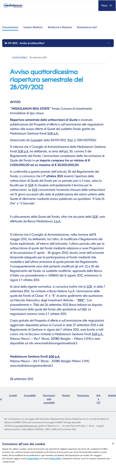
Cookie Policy (33, 460)
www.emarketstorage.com (26, 426)
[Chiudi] (113, 445)
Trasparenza (83, 395)
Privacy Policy (55, 460)
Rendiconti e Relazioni (60, 27)
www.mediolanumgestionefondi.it (55, 343)
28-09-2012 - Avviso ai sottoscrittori (24, 43)
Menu (107, 5)
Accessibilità (30, 395)
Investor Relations (33, 27)
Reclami (66, 395)
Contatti (13, 395)
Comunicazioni (10, 28)
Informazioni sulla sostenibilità (49, 399)
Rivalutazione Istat (87, 27)
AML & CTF (98, 399)
